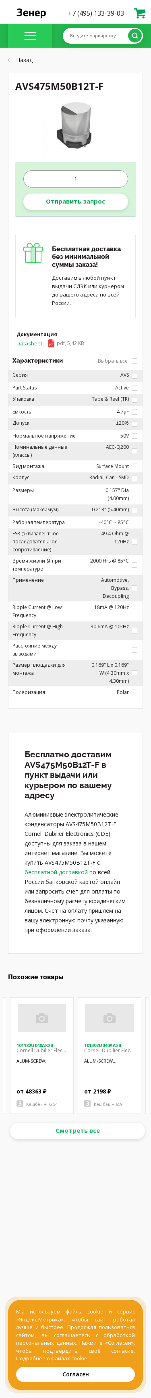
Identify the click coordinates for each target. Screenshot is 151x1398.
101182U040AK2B (35, 1045)
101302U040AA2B (102, 1045)
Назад (20, 60)
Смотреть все (78, 1130)
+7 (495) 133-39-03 (96, 13)
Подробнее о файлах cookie (51, 1358)
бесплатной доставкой (56, 872)
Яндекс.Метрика (40, 1319)
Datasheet (50, 343)
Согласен (75, 1374)
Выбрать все (117, 360)
